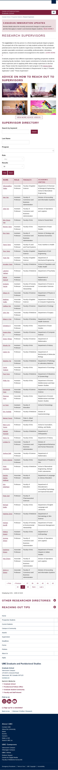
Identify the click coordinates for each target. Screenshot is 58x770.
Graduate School (6, 17)
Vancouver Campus (8, 747)
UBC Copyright (31, 766)
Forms (4, 645)
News (4, 731)
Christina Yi (7, 326)
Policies (4, 649)
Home (4, 616)
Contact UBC (6, 727)
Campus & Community (9, 628)
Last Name (6, 138)
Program (5, 147)
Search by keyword (9, 128)
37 (28, 583)
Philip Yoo (6, 380)
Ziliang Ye (6, 293)
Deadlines (5, 641)
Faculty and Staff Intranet (12, 692)
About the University (8, 729)
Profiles (21, 711)
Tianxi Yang (7, 244)
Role (4, 155)
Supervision (6, 637)
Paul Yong (6, 374)
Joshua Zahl (7, 453)
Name (5, 180)
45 (28, 587)
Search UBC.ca (7, 740)
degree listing (47, 66)
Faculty (27, 180)
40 (43, 583)
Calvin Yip (6, 352)
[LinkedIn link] (9, 701)
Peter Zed (6, 496)
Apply (4, 657)
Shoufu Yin (6, 345)
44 (23, 587)
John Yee (6, 312)
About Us (5, 653)
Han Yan (6, 197)
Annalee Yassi (7, 264)
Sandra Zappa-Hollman (5, 478)
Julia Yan (6, 209)
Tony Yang (6, 251)
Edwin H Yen (7, 319)
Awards (4, 632)
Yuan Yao (6, 258)
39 (38, 583)
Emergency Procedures (8, 766)
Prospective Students (17, 17)
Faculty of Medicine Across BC (12, 760)
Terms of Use (21, 766)
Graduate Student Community (14, 689)
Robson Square (7, 755)
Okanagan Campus (8, 750)
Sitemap (15, 711)
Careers (4, 736)
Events (4, 734)
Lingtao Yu (6, 442)
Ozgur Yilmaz (7, 339)
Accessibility (41, 766)
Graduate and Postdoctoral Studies (29, 664)
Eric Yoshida (7, 411)
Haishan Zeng (7, 514)
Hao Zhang (6, 558)
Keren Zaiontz (7, 460)
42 (53, 583)
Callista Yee (7, 306)
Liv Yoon (6, 405)
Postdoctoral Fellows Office (13, 687)
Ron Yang (6, 233)
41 (48, 583)
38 (33, 583)
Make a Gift (6, 738)
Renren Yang (7, 226)
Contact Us (5, 678)
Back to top (6, 711)
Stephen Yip (7, 361)
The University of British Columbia (21, 4)
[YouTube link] (14, 701)
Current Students (7, 624)
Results (5, 163)
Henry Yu (6, 438)
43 (18, 587)
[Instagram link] (4, 701)
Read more (48, 29)
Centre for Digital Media (10, 757)
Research (29, 711)
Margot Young (7, 418)
